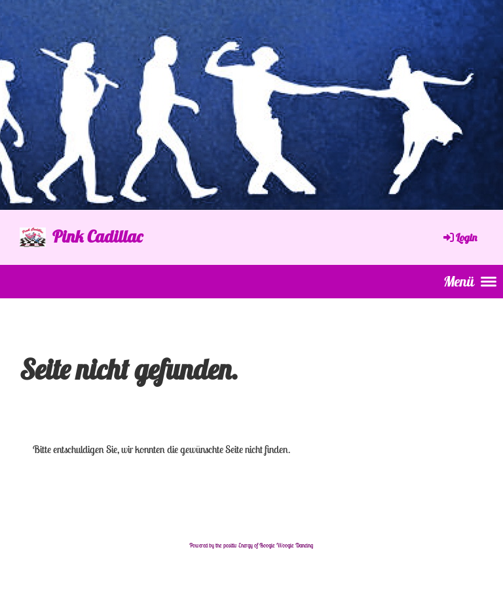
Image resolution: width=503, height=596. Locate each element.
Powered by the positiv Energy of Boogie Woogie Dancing (251, 545)
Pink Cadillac (97, 236)
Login (459, 237)
